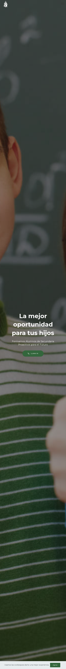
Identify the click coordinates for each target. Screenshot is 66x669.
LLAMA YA (33, 353)
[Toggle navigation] (62, 3)
